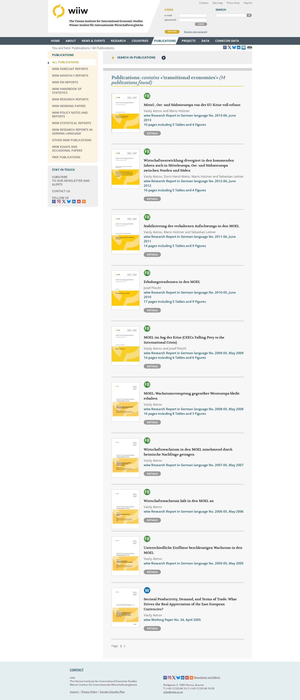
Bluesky (69, 201)
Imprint (248, 3)
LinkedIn (74, 201)
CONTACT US (61, 191)
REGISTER (172, 31)
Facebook (54, 201)
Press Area (233, 3)
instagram (59, 201)
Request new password (195, 31)
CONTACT (77, 670)
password (170, 19)
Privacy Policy (89, 692)
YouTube (79, 201)
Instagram (169, 678)
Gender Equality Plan (112, 692)
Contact (203, 3)
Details (152, 133)
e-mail (168, 15)
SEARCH (249, 15)
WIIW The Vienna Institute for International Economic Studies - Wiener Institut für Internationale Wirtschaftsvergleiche (104, 16)
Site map (217, 3)
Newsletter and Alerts (207, 677)
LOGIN (201, 24)
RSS (84, 201)
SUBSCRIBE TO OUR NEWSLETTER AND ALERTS (71, 180)
